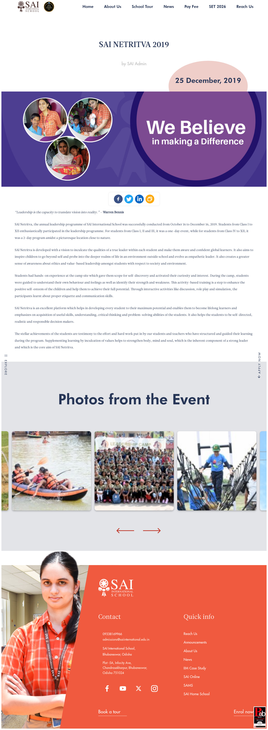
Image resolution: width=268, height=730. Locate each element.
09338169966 (112, 634)
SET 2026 (217, 6)
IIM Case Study (195, 668)
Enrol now (243, 712)
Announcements (195, 642)
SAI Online (192, 676)
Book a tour (109, 712)
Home (88, 6)
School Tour (142, 6)
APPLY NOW (259, 365)
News (169, 6)
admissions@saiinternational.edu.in (126, 639)
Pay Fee (191, 6)
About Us (112, 6)
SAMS (188, 685)
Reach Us (244, 6)
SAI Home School (197, 694)
